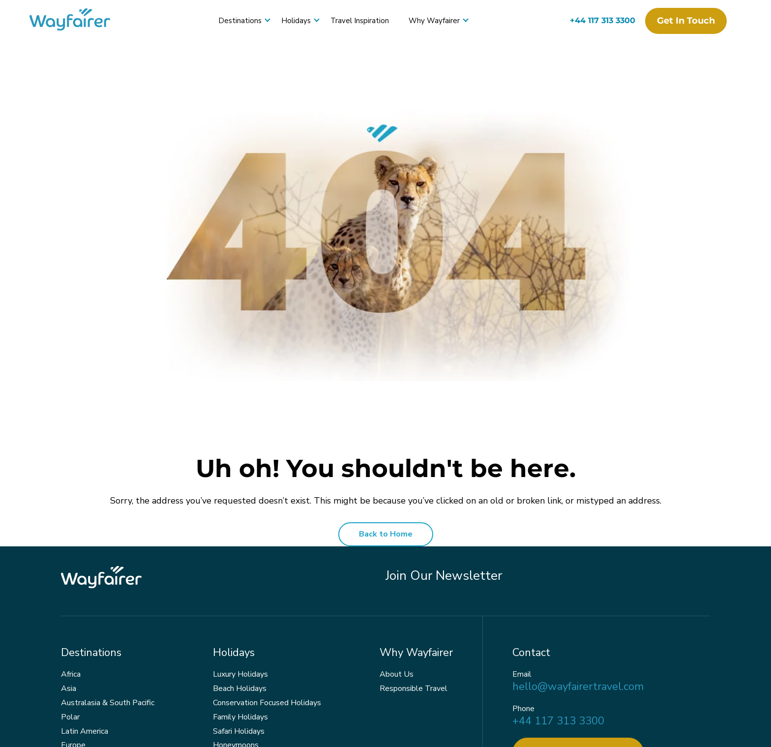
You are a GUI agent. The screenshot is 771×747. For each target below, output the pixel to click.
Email (522, 674)
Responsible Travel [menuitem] (413, 688)
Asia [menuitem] (68, 688)
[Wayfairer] (79, 20)
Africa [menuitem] (71, 674)
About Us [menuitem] (397, 674)
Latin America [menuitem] (84, 731)
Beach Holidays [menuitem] (240, 688)
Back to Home (386, 534)
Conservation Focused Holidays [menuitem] (267, 702)
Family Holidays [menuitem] (240, 717)
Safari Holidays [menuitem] (239, 731)
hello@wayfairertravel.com (578, 687)
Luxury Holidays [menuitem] (240, 674)
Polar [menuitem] (70, 717)
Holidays (296, 21)
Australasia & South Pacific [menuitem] (107, 702)
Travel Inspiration (359, 21)
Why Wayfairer (434, 21)
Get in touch (686, 20)
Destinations (240, 21)
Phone (523, 709)
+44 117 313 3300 (602, 20)
